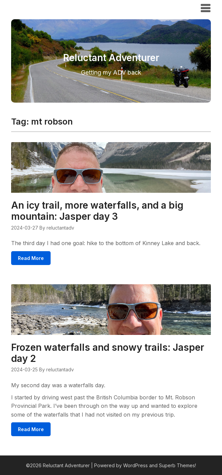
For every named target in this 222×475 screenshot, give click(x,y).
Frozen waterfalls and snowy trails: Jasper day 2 (107, 353)
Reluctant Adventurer (49, 7)
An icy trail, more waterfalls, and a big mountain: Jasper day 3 (97, 211)
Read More (31, 258)
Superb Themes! (177, 465)
